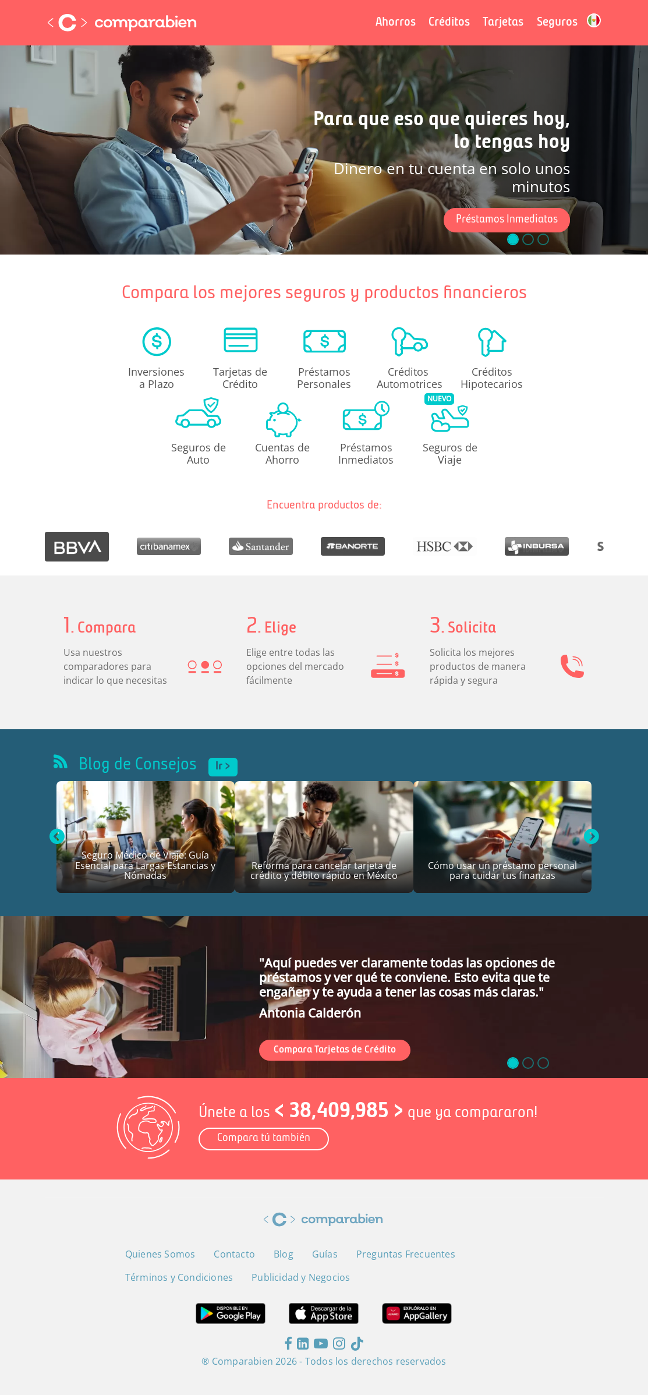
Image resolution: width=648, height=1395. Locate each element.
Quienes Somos (160, 1254)
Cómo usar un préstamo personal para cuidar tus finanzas (502, 871)
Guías (325, 1254)
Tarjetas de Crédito (240, 377)
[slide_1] (528, 1063)
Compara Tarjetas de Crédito (335, 1050)
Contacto (234, 1254)
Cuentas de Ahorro (282, 453)
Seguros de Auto (198, 453)
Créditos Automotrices (408, 377)
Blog (283, 1254)
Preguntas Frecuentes (405, 1254)
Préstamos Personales (324, 377)
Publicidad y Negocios (301, 1277)
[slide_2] (543, 1063)
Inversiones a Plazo (156, 377)
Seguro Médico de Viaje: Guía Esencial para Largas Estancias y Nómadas (145, 866)
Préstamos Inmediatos (507, 219)
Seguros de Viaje (450, 453)
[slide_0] (513, 1063)
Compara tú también (263, 1138)
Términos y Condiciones (179, 1277)
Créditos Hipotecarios (492, 377)
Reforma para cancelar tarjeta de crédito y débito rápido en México (324, 871)
